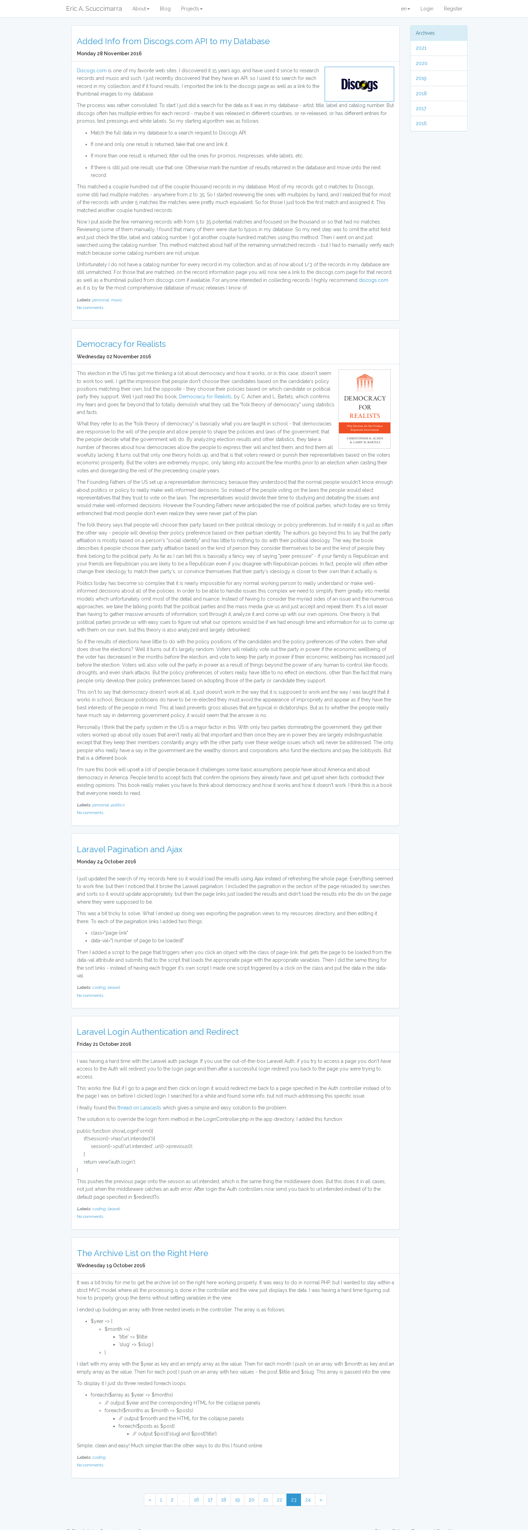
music (116, 300)
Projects (192, 8)
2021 (421, 48)
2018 (421, 93)
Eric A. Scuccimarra (94, 8)
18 (223, 1500)
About (140, 8)
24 (308, 1500)
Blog (165, 8)
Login (427, 8)
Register (453, 8)
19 (237, 1500)
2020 (422, 63)
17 (210, 1500)
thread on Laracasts (139, 1107)
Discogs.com (92, 70)
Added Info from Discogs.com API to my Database (173, 41)
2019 (421, 78)
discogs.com (373, 280)
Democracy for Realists (121, 344)
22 (279, 1500)
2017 (421, 108)
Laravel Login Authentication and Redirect (157, 1032)
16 (196, 1500)
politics (117, 805)
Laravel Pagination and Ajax (129, 849)
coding (98, 1457)
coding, (99, 987)
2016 (421, 123)
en (405, 8)
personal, (101, 300)
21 (265, 1500)
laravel (113, 987)
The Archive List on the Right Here (142, 1253)
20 (251, 1500)
